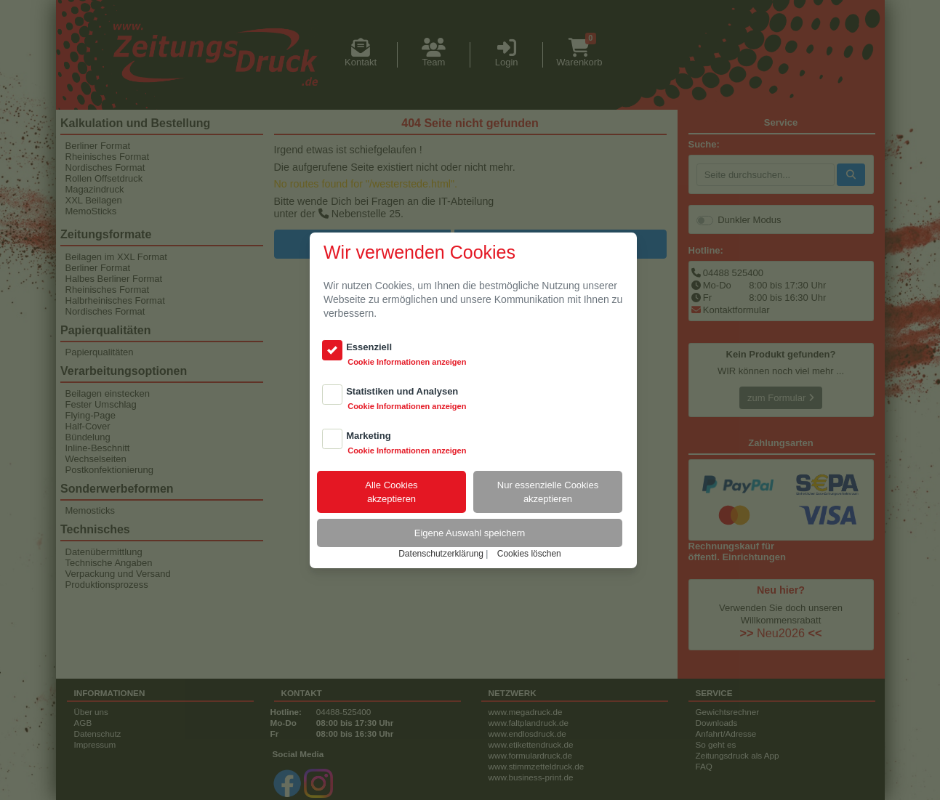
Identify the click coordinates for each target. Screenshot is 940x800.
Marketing (368, 435)
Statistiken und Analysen (402, 391)
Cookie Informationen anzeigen (407, 361)
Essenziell (369, 347)
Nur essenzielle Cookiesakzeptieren (547, 492)
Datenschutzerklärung (440, 554)
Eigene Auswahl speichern (470, 533)
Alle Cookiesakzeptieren (391, 492)
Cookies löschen (529, 554)
